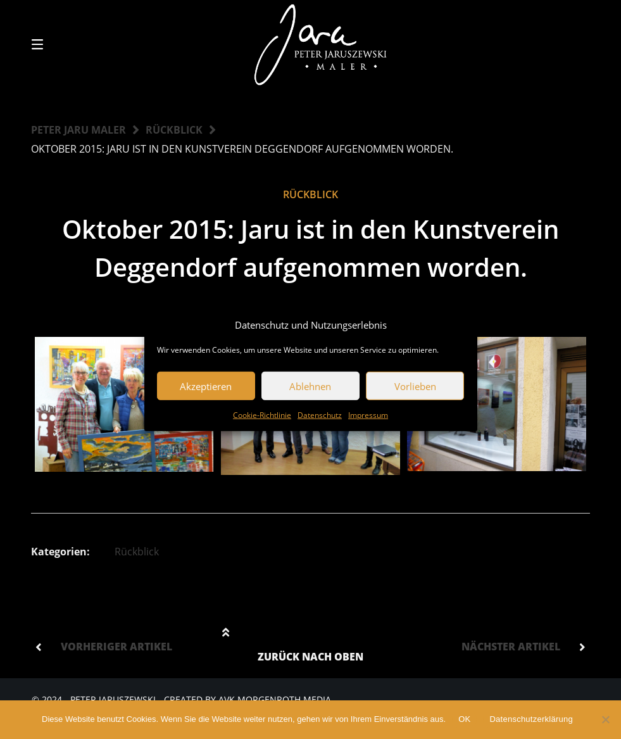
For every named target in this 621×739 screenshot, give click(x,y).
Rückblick (174, 130)
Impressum (368, 415)
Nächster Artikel (510, 647)
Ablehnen (310, 385)
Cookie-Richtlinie (262, 415)
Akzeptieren (206, 385)
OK (464, 719)
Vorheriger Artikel (116, 647)
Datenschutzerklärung (530, 719)
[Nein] (605, 719)
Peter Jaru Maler (78, 130)
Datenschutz (320, 415)
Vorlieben (415, 385)
